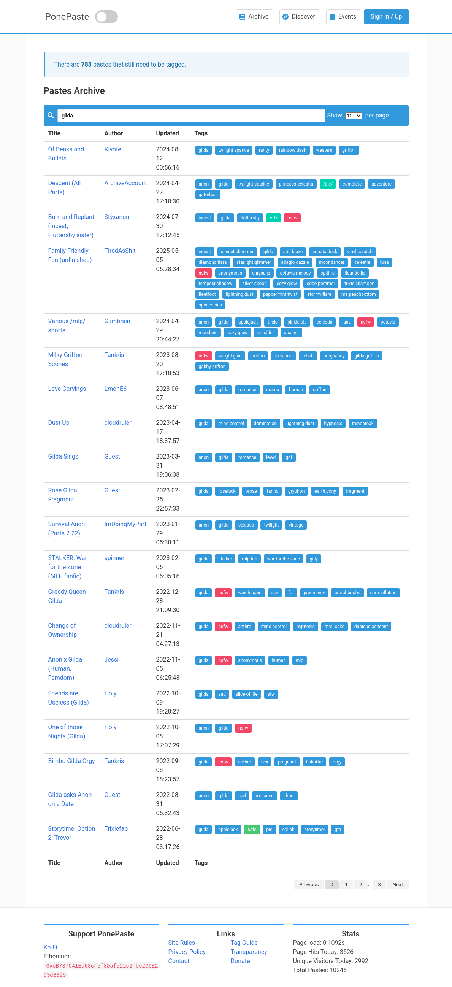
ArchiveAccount (125, 183)
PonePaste (67, 16)
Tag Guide (244, 942)
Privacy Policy (187, 951)
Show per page (358, 115)
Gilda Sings (63, 456)
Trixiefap (116, 828)
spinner (114, 558)
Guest (112, 456)
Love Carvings (67, 388)
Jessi (111, 659)
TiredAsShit (119, 250)
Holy (110, 693)
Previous (309, 884)
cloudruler (117, 422)
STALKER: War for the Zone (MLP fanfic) (67, 567)
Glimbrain (117, 321)
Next (398, 884)
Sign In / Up (386, 16)
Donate (240, 961)
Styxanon (116, 217)
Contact (179, 961)
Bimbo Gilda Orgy (71, 761)
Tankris (114, 355)
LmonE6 (115, 388)
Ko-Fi (50, 947)
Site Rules (181, 942)
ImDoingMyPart (125, 524)
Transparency (249, 951)
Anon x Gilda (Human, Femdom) (65, 668)
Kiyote (112, 149)
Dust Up (59, 422)
